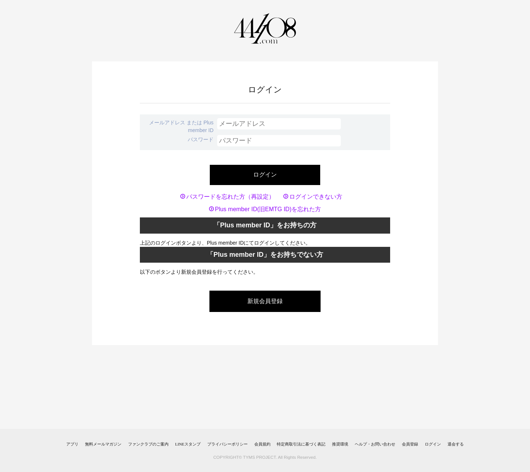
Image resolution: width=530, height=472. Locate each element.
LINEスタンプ (188, 444)
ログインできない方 (315, 197)
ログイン (433, 444)
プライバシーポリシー (227, 444)
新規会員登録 (265, 301)
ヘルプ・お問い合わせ (375, 444)
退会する (456, 444)
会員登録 (410, 444)
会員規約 (262, 444)
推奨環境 (340, 444)
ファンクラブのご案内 (148, 444)
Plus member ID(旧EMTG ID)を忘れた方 (268, 209)
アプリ (72, 444)
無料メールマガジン (103, 444)
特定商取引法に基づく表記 (301, 444)
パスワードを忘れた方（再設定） (230, 197)
